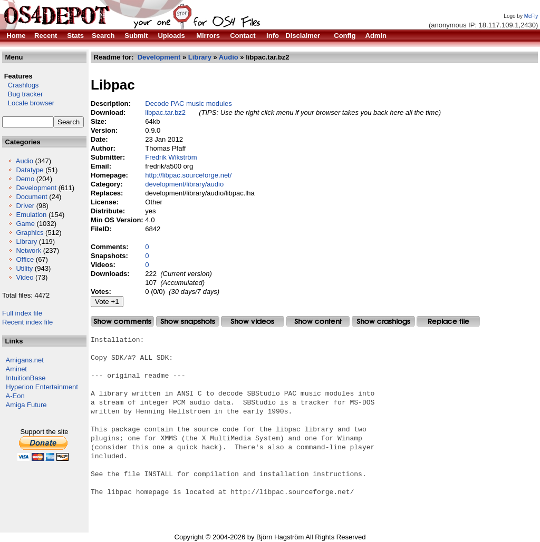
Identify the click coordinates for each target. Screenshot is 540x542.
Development (36, 188)
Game (25, 224)
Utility (24, 268)
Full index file (22, 313)
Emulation (31, 215)
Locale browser (28, 103)
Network (28, 250)
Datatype (29, 170)
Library (26, 241)
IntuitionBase (25, 378)
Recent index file (27, 322)
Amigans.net (25, 360)
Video (24, 277)
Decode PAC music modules (188, 103)
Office (25, 259)
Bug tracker (22, 94)
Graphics (29, 232)
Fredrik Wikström (171, 157)
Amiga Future (26, 405)
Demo (25, 179)
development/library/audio (184, 184)
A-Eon (15, 396)
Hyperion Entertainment (42, 387)
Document (31, 197)
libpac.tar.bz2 (165, 112)
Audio (24, 161)
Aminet (16, 369)
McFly (531, 16)
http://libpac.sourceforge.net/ (188, 175)
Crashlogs (20, 85)
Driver (25, 206)
